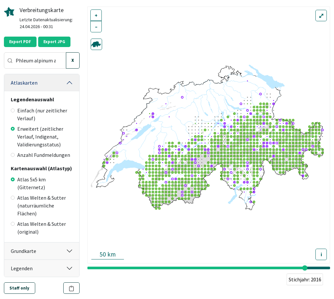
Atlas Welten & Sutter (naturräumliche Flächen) (38, 205)
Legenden (22, 268)
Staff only (19, 288)
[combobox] (35, 60)
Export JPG (54, 41)
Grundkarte (23, 251)
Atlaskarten (24, 82)
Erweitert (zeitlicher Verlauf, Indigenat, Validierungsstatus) (37, 136)
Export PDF (20, 41)
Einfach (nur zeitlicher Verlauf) (39, 114)
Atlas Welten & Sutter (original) (38, 228)
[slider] (305, 268)
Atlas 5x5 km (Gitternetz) (28, 183)
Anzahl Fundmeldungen (40, 155)
